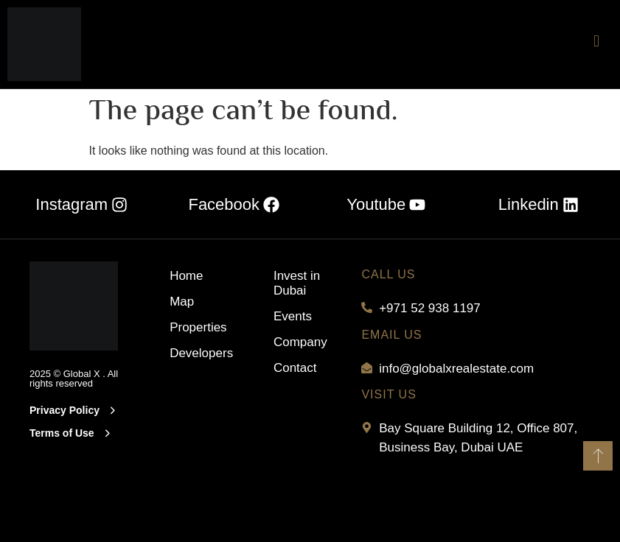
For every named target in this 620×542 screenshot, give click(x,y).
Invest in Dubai (297, 282)
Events (293, 316)
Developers (192, 352)
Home (186, 275)
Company (300, 341)
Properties (192, 327)
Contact (295, 367)
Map (182, 301)
